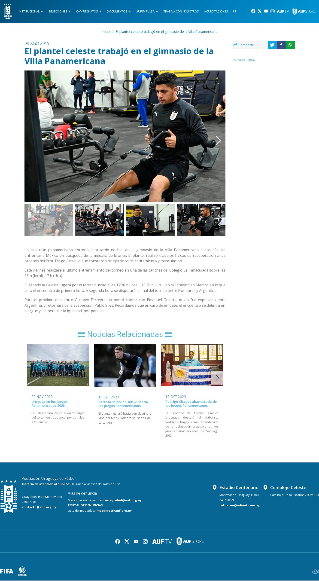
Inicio (106, 31)
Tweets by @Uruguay (243, 59)
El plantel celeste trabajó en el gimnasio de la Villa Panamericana (166, 31)
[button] (211, 130)
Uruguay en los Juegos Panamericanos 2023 (49, 404)
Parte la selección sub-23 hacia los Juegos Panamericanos (123, 404)
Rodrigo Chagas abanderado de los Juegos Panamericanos (191, 404)
